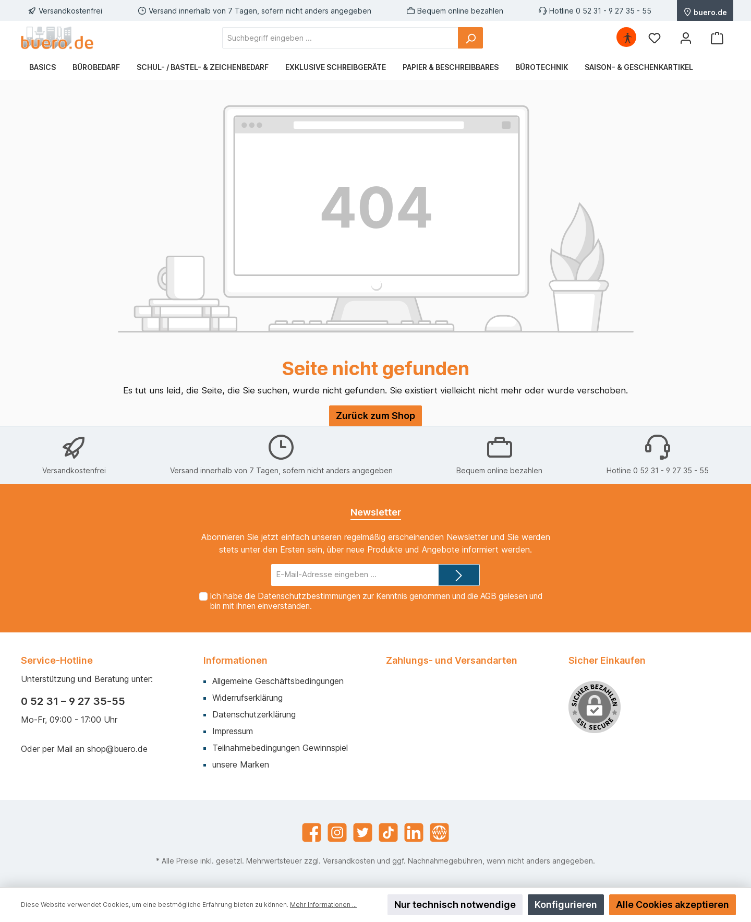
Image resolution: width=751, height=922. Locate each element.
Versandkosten (349, 860)
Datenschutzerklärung (254, 714)
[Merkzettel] (654, 38)
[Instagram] (337, 832)
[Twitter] (362, 832)
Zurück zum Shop (375, 415)
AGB (488, 596)
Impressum (232, 731)
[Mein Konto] (686, 38)
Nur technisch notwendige (455, 904)
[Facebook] (311, 832)
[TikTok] (388, 832)
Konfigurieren (566, 904)
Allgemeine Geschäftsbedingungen (278, 681)
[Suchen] (470, 38)
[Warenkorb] (717, 38)
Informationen (235, 660)
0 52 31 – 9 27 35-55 (73, 701)
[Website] (439, 832)
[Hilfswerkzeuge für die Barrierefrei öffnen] (627, 38)
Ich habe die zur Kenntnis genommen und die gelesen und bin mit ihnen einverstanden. (376, 601)
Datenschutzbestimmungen (309, 596)
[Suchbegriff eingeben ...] (340, 38)
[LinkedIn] (414, 832)
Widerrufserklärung (247, 697)
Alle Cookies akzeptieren (672, 904)
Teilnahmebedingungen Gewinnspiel (280, 748)
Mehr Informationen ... (323, 904)
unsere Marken (240, 764)
